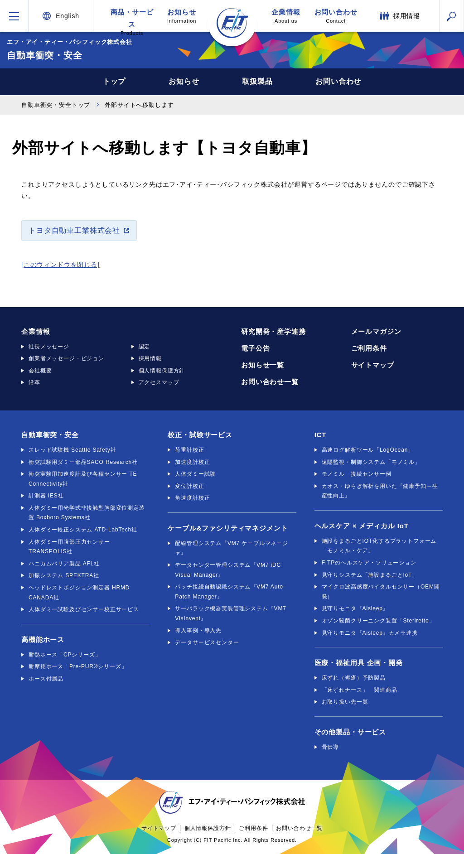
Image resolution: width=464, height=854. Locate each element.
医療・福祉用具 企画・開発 (358, 662)
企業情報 (286, 16)
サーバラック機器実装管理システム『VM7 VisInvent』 (230, 613)
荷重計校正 (189, 450)
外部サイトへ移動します (139, 104)
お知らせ (182, 16)
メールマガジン (376, 331)
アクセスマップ (159, 382)
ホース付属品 (46, 678)
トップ (114, 81)
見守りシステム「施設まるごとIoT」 (370, 575)
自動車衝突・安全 (50, 435)
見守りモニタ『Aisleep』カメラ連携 (370, 633)
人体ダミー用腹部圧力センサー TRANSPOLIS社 (69, 547)
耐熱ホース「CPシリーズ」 (65, 654)
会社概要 (40, 370)
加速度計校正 (192, 462)
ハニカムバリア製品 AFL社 (64, 563)
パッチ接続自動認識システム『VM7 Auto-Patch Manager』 (230, 592)
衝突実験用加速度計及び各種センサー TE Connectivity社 (83, 479)
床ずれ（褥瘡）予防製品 (354, 678)
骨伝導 (330, 747)
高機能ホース (42, 639)
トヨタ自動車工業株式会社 (74, 230)
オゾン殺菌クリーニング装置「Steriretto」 (378, 621)
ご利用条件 (369, 348)
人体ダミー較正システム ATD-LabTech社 (83, 529)
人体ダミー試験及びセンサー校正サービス (84, 609)
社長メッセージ (49, 346)
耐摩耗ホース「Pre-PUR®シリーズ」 (78, 666)
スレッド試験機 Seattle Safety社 (72, 450)
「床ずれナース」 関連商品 (359, 690)
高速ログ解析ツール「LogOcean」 (368, 450)
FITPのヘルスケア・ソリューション (369, 563)
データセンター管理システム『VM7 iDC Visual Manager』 (228, 570)
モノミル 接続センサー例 (357, 474)
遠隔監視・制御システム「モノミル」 (371, 462)
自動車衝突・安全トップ (55, 104)
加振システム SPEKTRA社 (64, 575)
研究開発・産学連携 (273, 331)
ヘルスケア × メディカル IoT (361, 526)
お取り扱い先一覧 (345, 702)
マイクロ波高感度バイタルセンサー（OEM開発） (381, 592)
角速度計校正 (192, 498)
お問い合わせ (336, 16)
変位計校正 (189, 486)
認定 (144, 346)
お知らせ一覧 (262, 365)
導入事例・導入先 (198, 630)
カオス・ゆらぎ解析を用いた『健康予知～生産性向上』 (380, 491)
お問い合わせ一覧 (270, 382)
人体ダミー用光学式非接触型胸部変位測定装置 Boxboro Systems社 (87, 513)
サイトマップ (372, 365)
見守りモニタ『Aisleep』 (355, 608)
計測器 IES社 (46, 495)
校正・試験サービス (200, 435)
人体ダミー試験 (195, 474)
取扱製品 (257, 81)
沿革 (34, 382)
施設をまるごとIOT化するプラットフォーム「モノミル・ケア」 (379, 546)
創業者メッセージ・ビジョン (66, 358)
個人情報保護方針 (162, 370)
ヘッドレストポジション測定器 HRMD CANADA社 (79, 592)
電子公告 (255, 348)
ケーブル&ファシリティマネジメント (228, 528)
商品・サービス (132, 20)
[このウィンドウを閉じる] (60, 264)
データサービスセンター (207, 642)
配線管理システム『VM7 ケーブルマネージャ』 (231, 548)
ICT (320, 435)
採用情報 (150, 358)
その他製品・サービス (350, 732)
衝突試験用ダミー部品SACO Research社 (83, 462)
